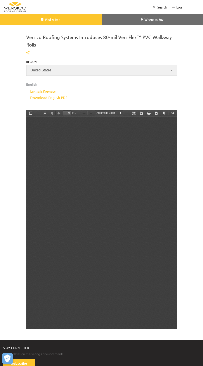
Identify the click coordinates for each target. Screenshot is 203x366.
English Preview (43, 91)
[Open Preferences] (7, 358)
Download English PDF (48, 98)
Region (31, 61)
